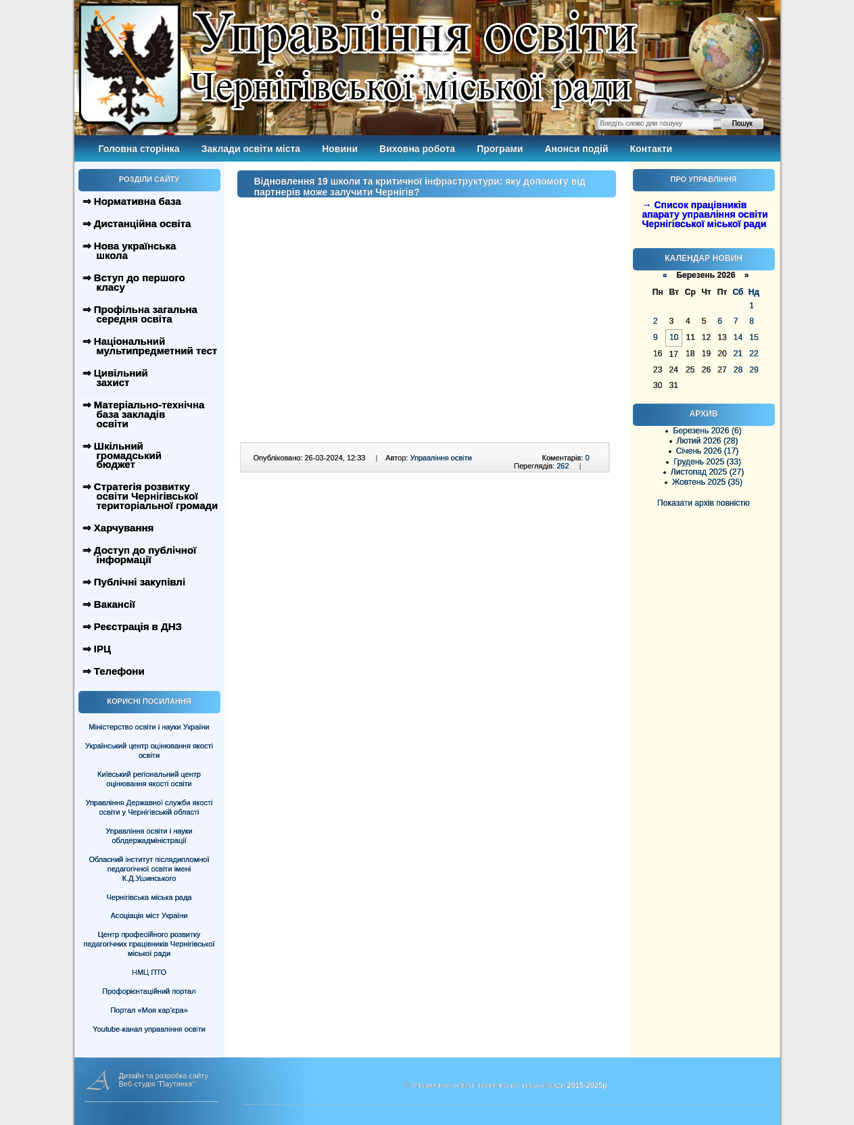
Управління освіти (441, 458)
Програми (500, 148)
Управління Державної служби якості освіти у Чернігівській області (148, 807)
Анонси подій (576, 148)
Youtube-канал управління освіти (149, 1029)
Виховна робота (417, 148)
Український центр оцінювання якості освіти (149, 750)
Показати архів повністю (703, 503)
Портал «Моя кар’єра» (149, 1010)
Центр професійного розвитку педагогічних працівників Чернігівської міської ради (149, 943)
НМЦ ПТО (149, 972)
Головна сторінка (139, 148)
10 (673, 337)
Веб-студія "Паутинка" (157, 1084)
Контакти (651, 148)
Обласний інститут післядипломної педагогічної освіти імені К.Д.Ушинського (149, 868)
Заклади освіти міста (250, 148)
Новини (340, 148)
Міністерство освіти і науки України (149, 727)
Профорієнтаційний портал (148, 991)
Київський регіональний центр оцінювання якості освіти (149, 779)
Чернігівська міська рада (149, 897)
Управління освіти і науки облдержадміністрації (148, 835)
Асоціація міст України (148, 915)
